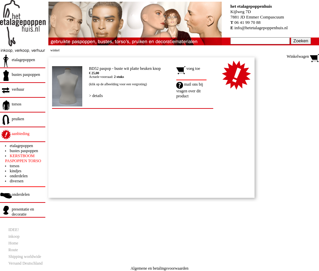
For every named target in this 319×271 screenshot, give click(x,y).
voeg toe (188, 68)
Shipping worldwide (24, 256)
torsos (16, 104)
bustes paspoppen (26, 74)
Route (13, 249)
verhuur (18, 89)
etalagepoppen (23, 59)
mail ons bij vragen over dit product (189, 90)
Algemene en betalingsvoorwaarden (160, 268)
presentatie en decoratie (23, 212)
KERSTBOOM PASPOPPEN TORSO (23, 158)
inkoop (13, 236)
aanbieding (21, 133)
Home (13, 243)
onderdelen (19, 176)
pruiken (18, 119)
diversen (17, 181)
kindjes (15, 171)
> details (96, 95)
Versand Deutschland (25, 263)
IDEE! (13, 229)
